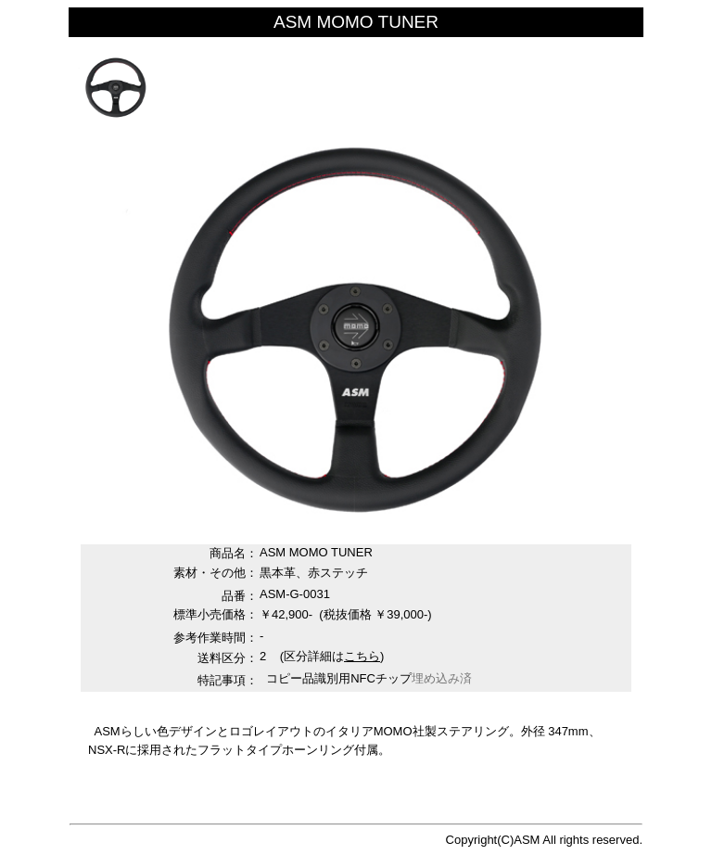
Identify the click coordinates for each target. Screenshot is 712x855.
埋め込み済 (442, 678)
